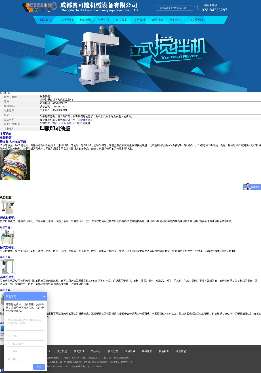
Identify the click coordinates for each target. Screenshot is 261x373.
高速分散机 (7, 277)
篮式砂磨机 (7, 217)
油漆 (6, 101)
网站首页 (46, 19)
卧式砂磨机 (7, 247)
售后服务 (176, 19)
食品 (6, 115)
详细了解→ (6, 227)
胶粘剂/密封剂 (12, 124)
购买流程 (157, 19)
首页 (55, 123)
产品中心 (103, 19)
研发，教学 (10, 97)
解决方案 (121, 19)
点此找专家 (84, 120)
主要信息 (6, 134)
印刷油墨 (9, 110)
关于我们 (67, 19)
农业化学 (9, 128)
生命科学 (9, 119)
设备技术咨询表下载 (13, 141)
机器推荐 (6, 137)
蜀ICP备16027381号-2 (122, 362)
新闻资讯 (85, 19)
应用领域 (139, 19)
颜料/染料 (9, 106)
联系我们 (197, 19)
